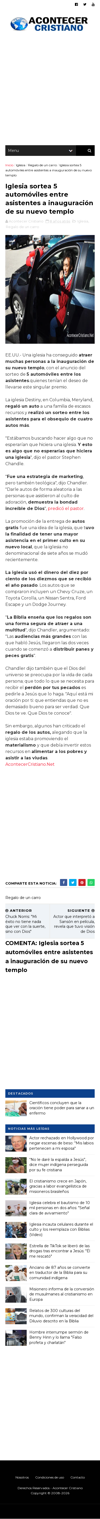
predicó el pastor (66, 508)
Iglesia (20, 165)
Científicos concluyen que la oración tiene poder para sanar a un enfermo (61, 1108)
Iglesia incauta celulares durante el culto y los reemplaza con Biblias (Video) (61, 1229)
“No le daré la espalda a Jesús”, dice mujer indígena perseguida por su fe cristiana (58, 1164)
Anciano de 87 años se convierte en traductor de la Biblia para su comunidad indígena (59, 1272)
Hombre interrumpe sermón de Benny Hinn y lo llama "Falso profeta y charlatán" (59, 1337)
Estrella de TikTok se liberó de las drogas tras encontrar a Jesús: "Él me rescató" (59, 1251)
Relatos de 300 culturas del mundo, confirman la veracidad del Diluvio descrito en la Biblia (61, 1315)
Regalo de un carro (42, 165)
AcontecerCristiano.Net (30, 764)
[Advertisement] (50, 90)
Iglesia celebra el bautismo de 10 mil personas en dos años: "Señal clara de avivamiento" (59, 1208)
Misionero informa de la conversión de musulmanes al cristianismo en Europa (61, 1294)
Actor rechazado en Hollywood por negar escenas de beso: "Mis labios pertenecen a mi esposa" (61, 1143)
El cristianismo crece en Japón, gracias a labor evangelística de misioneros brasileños (58, 1186)
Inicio (9, 165)
